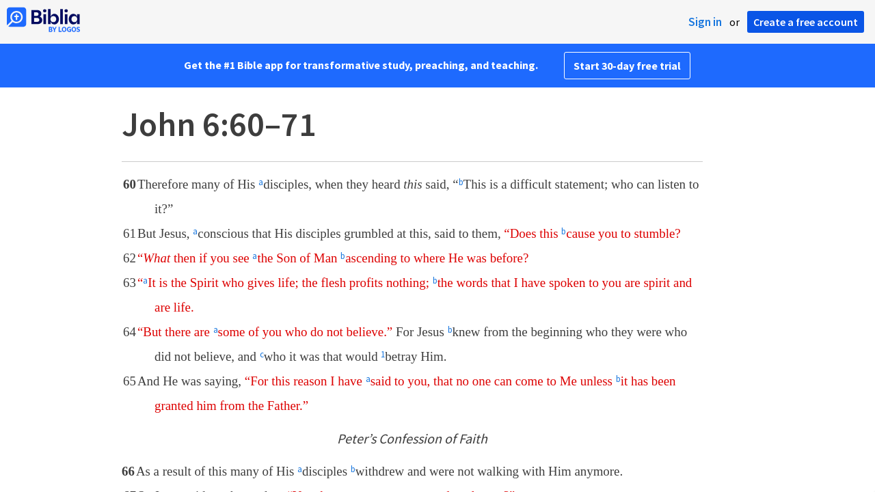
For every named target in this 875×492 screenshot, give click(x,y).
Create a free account (805, 22)
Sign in (705, 21)
